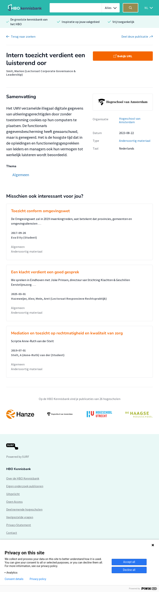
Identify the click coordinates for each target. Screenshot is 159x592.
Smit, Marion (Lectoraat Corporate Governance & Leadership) (41, 72)
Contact (11, 533)
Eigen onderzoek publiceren (24, 486)
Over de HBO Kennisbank (22, 478)
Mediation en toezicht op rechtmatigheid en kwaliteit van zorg (67, 333)
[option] (79, 414)
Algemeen (18, 247)
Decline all (129, 569)
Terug (23, 36)
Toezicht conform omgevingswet (40, 211)
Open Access (14, 502)
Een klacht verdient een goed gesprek (45, 272)
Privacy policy (38, 579)
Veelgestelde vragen (19, 517)
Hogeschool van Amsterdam (129, 120)
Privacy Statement (18, 525)
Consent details (14, 579)
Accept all (129, 561)
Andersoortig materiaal (134, 140)
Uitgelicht (13, 494)
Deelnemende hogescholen (24, 509)
